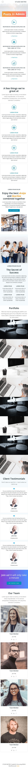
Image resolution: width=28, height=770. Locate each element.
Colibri (17, 766)
